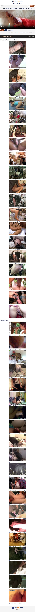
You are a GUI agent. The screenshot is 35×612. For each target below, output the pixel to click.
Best (14, 3)
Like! (2, 30)
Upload (32, 5)
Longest (20, 3)
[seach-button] (28, 6)
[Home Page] (17, 1)
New (17, 3)
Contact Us (18, 609)
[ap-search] (14, 6)
